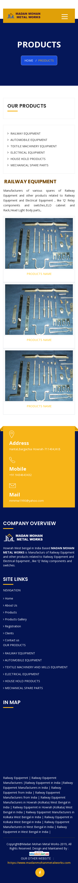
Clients (8, 633)
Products (10, 612)
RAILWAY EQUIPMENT (24, 133)
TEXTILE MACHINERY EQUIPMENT (32, 146)
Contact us (11, 640)
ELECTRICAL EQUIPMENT (26, 152)
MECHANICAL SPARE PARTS (27, 165)
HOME (28, 60)
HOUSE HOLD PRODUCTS (26, 159)
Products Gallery (15, 619)
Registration (12, 626)
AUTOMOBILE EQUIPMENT (27, 140)
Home (8, 598)
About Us (10, 605)
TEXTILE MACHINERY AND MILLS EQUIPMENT (35, 667)
